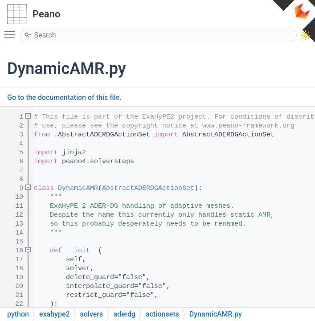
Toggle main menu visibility (12, 30)
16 (13, 251)
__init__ (82, 251)
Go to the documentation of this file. (64, 97)
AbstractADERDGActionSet (148, 188)
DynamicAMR (78, 188)
